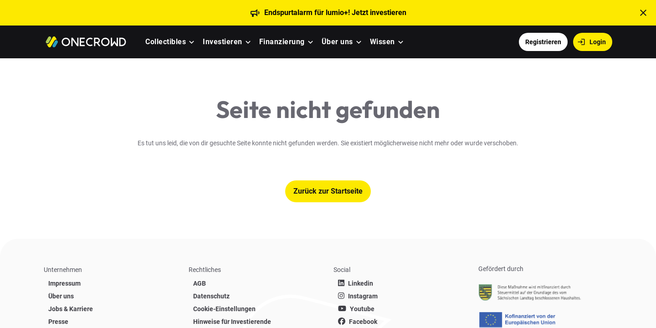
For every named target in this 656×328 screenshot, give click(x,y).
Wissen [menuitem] (382, 41)
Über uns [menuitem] (337, 41)
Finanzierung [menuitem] (282, 41)
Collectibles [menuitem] (165, 41)
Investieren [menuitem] (222, 41)
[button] (191, 42)
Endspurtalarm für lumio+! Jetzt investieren (335, 12)
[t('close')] (643, 13)
